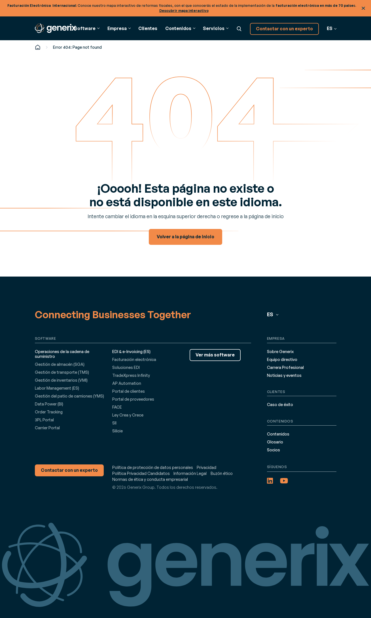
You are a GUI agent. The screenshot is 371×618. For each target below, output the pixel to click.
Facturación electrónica (134, 359)
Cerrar (363, 8)
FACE (117, 407)
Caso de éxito (280, 404)
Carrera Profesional (285, 367)
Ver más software (215, 355)
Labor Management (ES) (57, 388)
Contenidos (278, 434)
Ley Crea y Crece (127, 415)
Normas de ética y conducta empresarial (150, 479)
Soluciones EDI (126, 367)
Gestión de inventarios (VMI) (61, 380)
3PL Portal (44, 419)
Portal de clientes (128, 391)
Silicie (117, 430)
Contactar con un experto (284, 28)
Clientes (147, 28)
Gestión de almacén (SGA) (59, 364)
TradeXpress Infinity (131, 375)
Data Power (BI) (49, 404)
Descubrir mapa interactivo (184, 11)
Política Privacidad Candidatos (141, 473)
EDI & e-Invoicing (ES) (131, 351)
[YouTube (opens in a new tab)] (284, 481)
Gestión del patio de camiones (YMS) (69, 396)
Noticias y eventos (284, 375)
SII (114, 423)
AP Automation (126, 383)
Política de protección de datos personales (152, 467)
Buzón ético (222, 473)
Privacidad (206, 467)
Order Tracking (49, 411)
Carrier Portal (47, 427)
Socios (273, 449)
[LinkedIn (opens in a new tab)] (270, 481)
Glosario (275, 441)
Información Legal (190, 473)
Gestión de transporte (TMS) (62, 372)
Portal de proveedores (133, 399)
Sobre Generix (280, 351)
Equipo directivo (282, 359)
